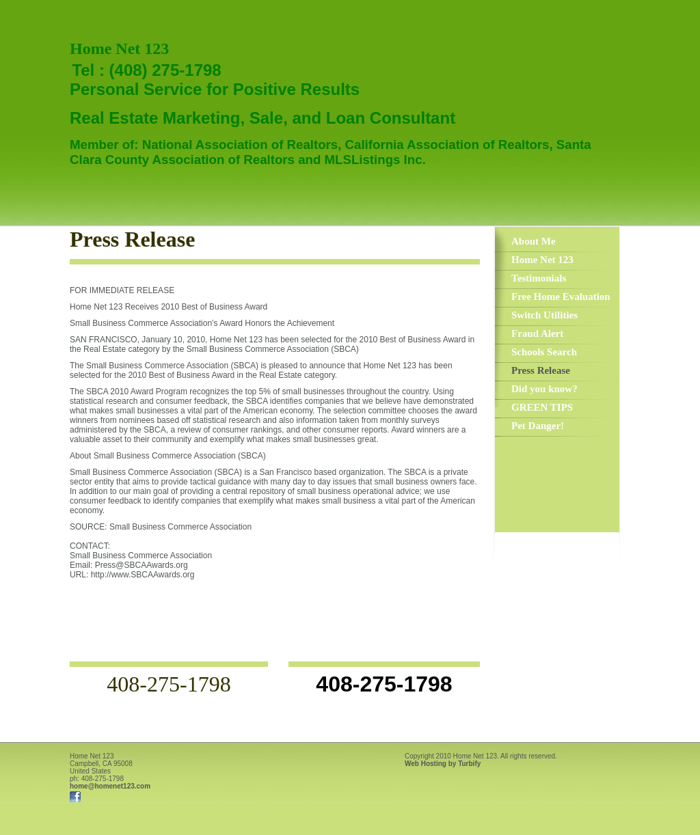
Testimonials (538, 278)
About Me (533, 241)
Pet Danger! (537, 425)
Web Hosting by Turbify (443, 763)
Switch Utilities (544, 315)
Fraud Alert (537, 333)
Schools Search (544, 351)
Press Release (540, 370)
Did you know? (544, 388)
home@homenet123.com (110, 786)
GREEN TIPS (542, 407)
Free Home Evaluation (560, 296)
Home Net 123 (542, 259)
